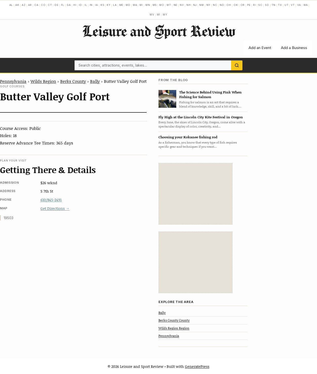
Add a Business (294, 47)
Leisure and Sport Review (158, 30)
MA (135, 4)
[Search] (236, 65)
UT (286, 4)
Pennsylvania (13, 81)
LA (115, 4)
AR (30, 4)
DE (57, 4)
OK (236, 4)
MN (147, 4)
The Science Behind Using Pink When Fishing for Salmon (210, 94)
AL (11, 4)
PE (249, 4)
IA (96, 4)
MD (128, 4)
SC (260, 4)
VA (299, 4)
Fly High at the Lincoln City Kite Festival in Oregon (200, 117)
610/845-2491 (50, 199)
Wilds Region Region (173, 328)
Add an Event (260, 47)
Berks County (73, 81)
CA (36, 4)
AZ (24, 4)
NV (182, 4)
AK (17, 4)
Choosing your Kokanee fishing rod (187, 137)
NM (201, 4)
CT (50, 4)
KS (102, 4)
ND (222, 4)
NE (176, 4)
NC (215, 4)
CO (43, 4)
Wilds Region (43, 81)
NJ (195, 4)
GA (69, 4)
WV (152, 14)
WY (165, 14)
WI (158, 14)
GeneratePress (197, 366)
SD (267, 4)
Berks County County (174, 320)
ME (121, 4)
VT (293, 4)
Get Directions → (54, 208)
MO (161, 4)
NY (208, 4)
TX (280, 4)
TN (274, 4)
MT (169, 4)
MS (155, 4)
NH (188, 4)
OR (242, 4)
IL (85, 4)
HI (75, 4)
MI (141, 4)
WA (305, 4)
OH (228, 4)
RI (254, 4)
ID (80, 4)
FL (62, 4)
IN (91, 4)
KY (109, 4)
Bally (95, 81)
